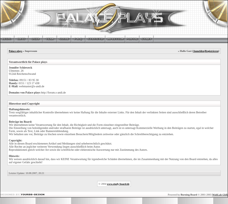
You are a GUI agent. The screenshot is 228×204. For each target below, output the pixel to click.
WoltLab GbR (220, 194)
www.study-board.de (118, 183)
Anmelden (198, 51)
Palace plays (15, 51)
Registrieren (211, 51)
